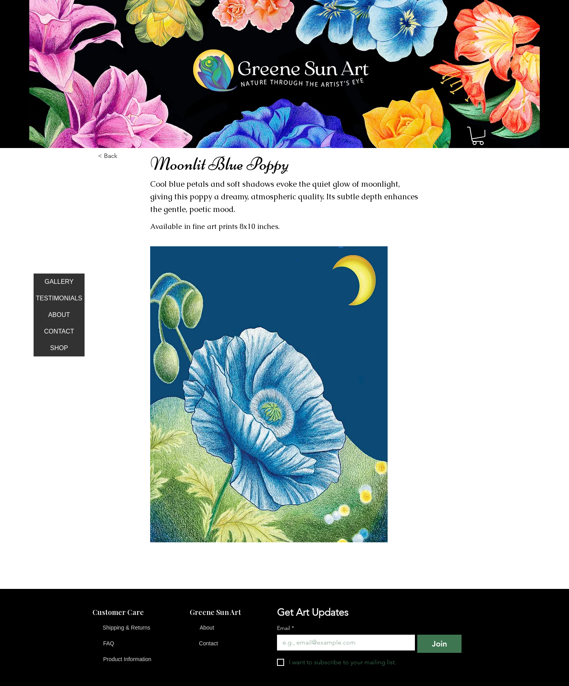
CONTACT (59, 331)
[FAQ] (109, 644)
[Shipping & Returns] (126, 628)
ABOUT (59, 314)
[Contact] (208, 644)
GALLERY (59, 281)
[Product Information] (127, 659)
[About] (206, 628)
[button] (478, 136)
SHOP (59, 348)
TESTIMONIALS (59, 298)
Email (285, 628)
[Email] (343, 642)
